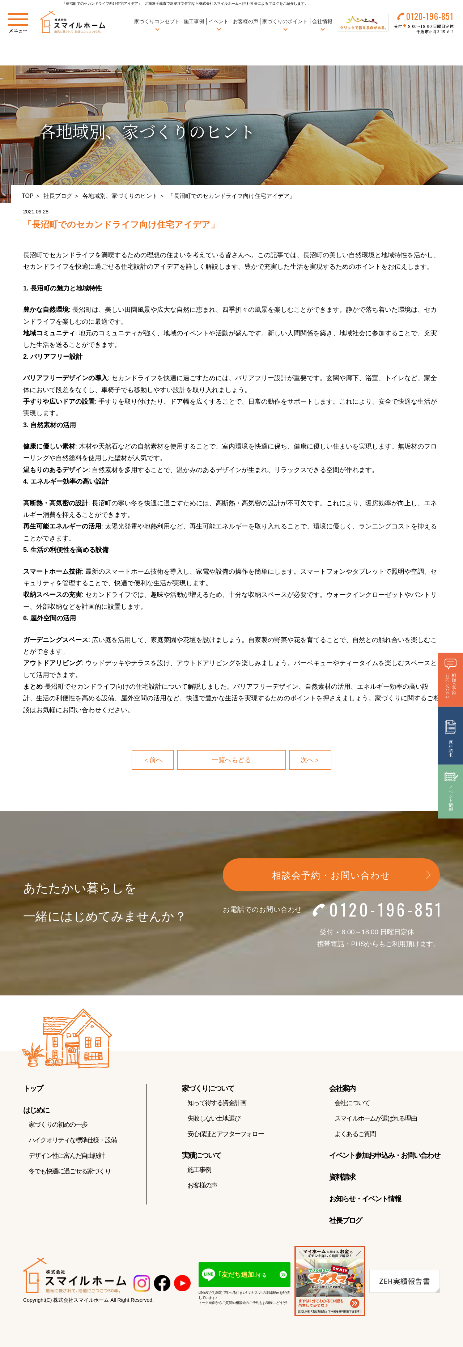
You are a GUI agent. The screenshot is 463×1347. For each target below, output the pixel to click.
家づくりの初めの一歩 (58, 1124)
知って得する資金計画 (216, 1102)
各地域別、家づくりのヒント (120, 196)
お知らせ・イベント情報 (365, 1199)
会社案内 (342, 1088)
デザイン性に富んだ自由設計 (67, 1155)
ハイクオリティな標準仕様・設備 (72, 1140)
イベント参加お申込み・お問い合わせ (384, 1155)
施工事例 (194, 21)
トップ (33, 1088)
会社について (352, 1102)
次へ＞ (310, 760)
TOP (28, 196)
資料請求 (342, 1177)
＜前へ (152, 760)
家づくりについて (208, 1088)
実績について (201, 1155)
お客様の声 (245, 21)
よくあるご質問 (355, 1134)
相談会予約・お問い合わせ (331, 876)
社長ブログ (57, 196)
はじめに (36, 1110)
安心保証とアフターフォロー (225, 1134)
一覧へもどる (231, 760)
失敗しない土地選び (213, 1118)
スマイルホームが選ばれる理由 (376, 1118)
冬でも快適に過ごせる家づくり (70, 1171)
